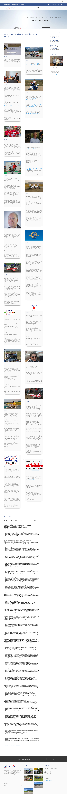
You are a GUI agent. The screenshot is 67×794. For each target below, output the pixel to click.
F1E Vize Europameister (36, 104)
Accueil (21, 7)
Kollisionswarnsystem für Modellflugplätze (34, 166)
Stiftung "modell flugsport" (32, 479)
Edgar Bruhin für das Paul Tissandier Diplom (33, 148)
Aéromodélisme (36, 7)
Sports (52, 7)
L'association (28, 7)
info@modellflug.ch (48, 780)
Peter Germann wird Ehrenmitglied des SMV (12, 105)
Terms (5, 785)
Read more (6, 780)
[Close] (62, 1)
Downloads (6, 783)
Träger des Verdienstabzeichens (56, 74)
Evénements (46, 7)
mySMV (54, 4)
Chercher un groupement (54, 759)
